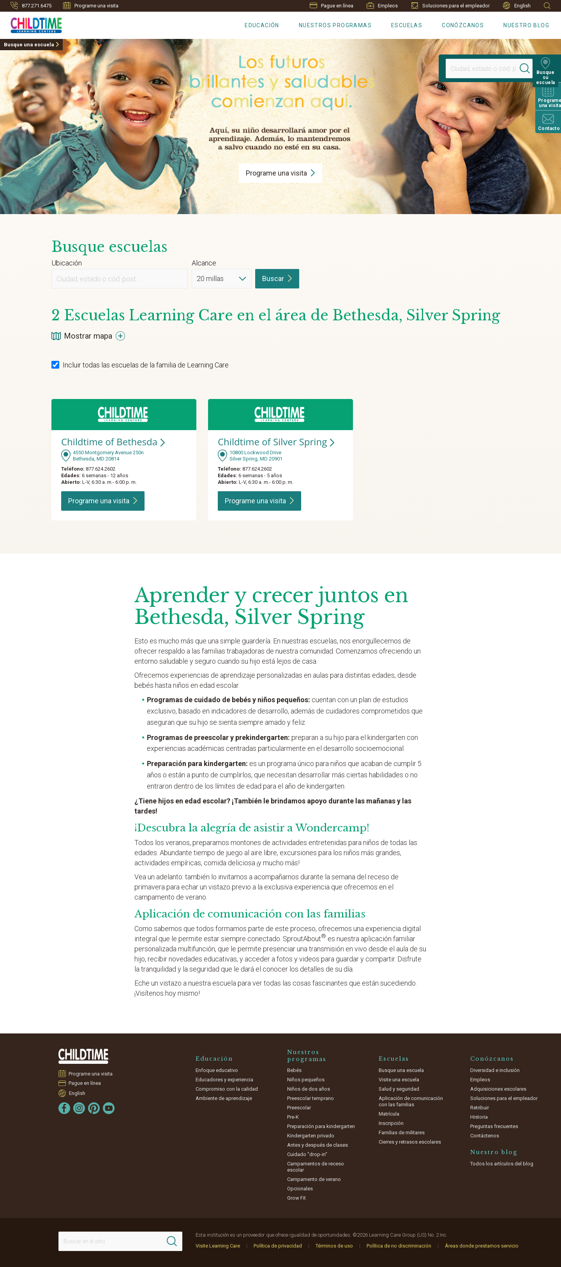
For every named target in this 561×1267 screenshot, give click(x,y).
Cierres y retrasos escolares (410, 1142)
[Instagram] (79, 1108)
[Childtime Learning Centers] (31, 24)
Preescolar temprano (310, 1098)
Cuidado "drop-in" (307, 1154)
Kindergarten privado (310, 1136)
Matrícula (389, 1114)
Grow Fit (296, 1198)
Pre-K (293, 1117)
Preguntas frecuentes (494, 1126)
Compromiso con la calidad (227, 1089)
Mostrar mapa (88, 336)
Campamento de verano (314, 1179)
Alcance (204, 263)
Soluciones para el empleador (450, 5)
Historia (479, 1117)
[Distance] (221, 278)
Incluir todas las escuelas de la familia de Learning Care (140, 365)
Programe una (280, 173)
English (517, 5)
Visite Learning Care (218, 1246)
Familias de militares (402, 1132)
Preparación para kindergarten (321, 1126)
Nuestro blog (526, 25)
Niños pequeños (306, 1079)
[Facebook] (64, 1108)
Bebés (294, 1070)
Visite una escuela (399, 1079)
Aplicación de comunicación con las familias (411, 1101)
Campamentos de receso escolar (315, 1167)
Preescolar (299, 1108)
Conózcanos (463, 25)
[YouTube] (109, 1108)
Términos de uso (334, 1246)
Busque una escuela (29, 44)
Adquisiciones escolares (498, 1089)
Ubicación (66, 263)
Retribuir (479, 1108)
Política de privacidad (278, 1246)
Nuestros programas (335, 25)
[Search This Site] (120, 1241)
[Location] (481, 68)
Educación (262, 25)
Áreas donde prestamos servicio (482, 1246)
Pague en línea (331, 6)
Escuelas (406, 25)
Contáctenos (484, 1136)
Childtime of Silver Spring (276, 441)
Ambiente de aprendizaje (224, 1098)
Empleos (382, 5)
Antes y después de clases (317, 1145)
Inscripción (391, 1123)
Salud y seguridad (399, 1089)
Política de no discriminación (399, 1246)
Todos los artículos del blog (501, 1164)
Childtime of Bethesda (113, 441)
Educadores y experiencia (224, 1079)
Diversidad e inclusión (495, 1070)
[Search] (527, 68)
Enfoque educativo (217, 1070)
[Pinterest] (94, 1108)
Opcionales (300, 1188)
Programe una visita (90, 5)
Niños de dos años (308, 1089)
